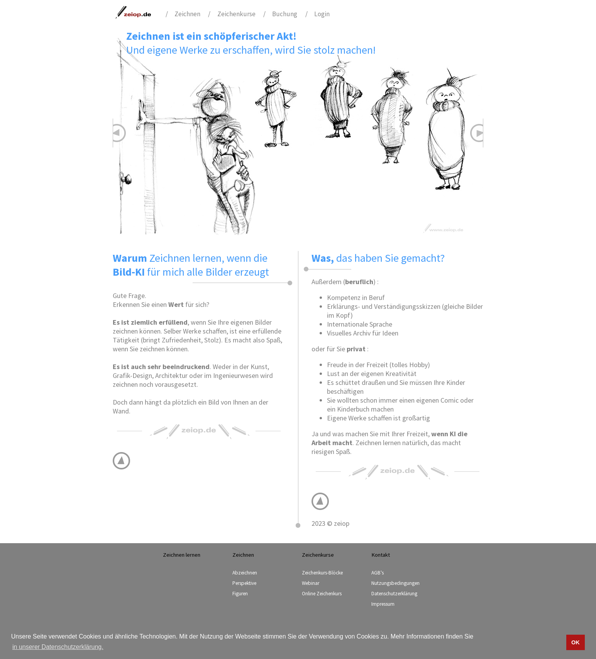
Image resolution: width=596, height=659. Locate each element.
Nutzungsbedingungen (395, 583)
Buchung (284, 14)
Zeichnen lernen (181, 554)
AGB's (377, 572)
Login (322, 14)
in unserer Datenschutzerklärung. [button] (57, 647)
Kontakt (380, 554)
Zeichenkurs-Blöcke (322, 572)
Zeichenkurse (236, 14)
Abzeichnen (244, 572)
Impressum (383, 604)
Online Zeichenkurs (322, 593)
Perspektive (244, 583)
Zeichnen (187, 14)
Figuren (240, 593)
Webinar (310, 583)
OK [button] (575, 642)
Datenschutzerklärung (394, 593)
